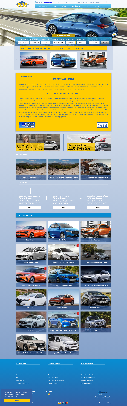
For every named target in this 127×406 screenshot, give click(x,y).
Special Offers (63, 35)
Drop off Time (81, 39)
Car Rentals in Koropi (53, 383)
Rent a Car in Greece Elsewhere (56, 380)
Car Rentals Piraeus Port (86, 383)
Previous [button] (17, 60)
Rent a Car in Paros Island (54, 374)
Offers (64, 6)
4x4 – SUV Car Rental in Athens (88, 377)
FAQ (87, 6)
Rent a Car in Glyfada (53, 377)
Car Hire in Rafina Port (53, 372)
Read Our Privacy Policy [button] (11, 396)
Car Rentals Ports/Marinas (22, 383)
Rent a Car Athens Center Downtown (57, 369)
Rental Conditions (20, 380)
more (30, 207)
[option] (63, 27)
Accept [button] (17, 400)
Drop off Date (70, 39)
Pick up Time (45, 39)
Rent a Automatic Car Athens (87, 372)
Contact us (98, 6)
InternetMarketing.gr (106, 402)
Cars (54, 6)
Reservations (42, 6)
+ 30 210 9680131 (48, 2)
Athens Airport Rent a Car (93, 2)
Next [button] (110, 60)
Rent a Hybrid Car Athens (87, 380)
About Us (66, 2)
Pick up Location (23, 39)
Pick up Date (34, 39)
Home (58, 2)
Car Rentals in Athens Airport (55, 366)
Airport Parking (77, 2)
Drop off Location (58, 39)
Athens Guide (19, 374)
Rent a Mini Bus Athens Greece (88, 369)
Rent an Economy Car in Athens (88, 366)
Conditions (76, 6)
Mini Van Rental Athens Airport (88, 374)
